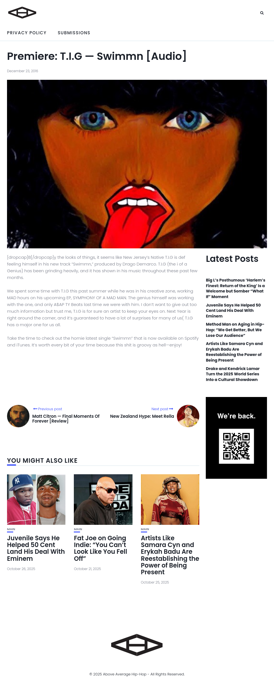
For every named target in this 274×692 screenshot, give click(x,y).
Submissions (74, 33)
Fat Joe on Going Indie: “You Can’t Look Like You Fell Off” (100, 548)
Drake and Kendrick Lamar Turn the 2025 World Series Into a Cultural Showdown (232, 374)
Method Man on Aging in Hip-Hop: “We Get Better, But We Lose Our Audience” (235, 330)
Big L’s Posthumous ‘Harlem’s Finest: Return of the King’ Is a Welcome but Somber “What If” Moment (235, 289)
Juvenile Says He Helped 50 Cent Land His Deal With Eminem (36, 548)
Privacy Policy (27, 33)
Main (11, 529)
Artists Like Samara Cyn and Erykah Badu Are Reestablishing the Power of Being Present (170, 555)
